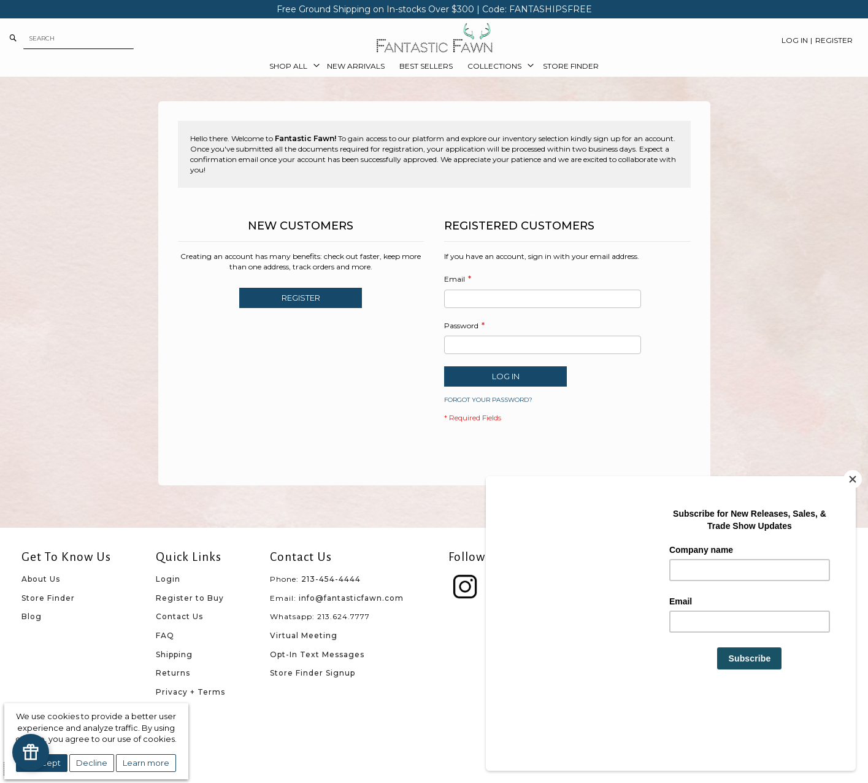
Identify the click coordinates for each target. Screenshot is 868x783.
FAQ (165, 635)
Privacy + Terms (190, 691)
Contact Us (179, 616)
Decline (91, 763)
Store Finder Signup (312, 672)
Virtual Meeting (303, 635)
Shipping (174, 654)
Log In (795, 40)
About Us (40, 579)
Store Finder (48, 598)
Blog (31, 616)
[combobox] (78, 38)
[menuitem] (291, 66)
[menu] (434, 66)
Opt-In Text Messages (317, 654)
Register (834, 40)
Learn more (146, 763)
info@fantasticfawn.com (351, 598)
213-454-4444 (331, 579)
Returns (173, 672)
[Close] (852, 544)
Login (168, 579)
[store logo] (434, 38)
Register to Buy (190, 598)
